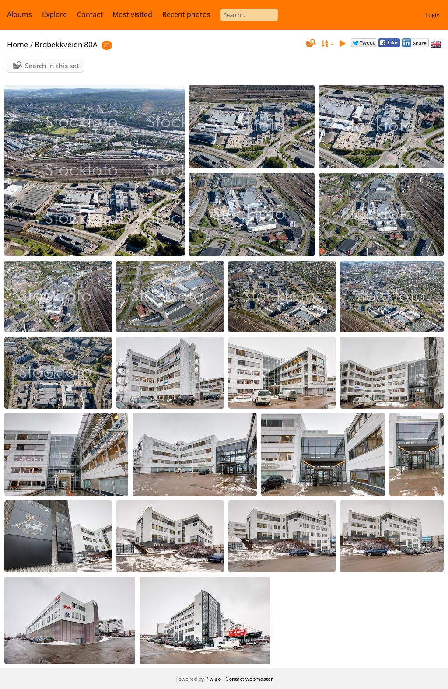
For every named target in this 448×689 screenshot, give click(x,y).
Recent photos (186, 14)
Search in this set (52, 65)
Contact (90, 14)
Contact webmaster (249, 678)
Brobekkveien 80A (66, 44)
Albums (19, 14)
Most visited (132, 14)
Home (17, 44)
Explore (54, 14)
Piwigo (213, 678)
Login (432, 15)
